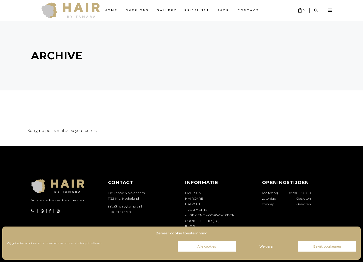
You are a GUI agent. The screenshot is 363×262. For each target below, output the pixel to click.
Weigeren (267, 246)
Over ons (194, 193)
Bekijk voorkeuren (327, 246)
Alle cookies (206, 246)
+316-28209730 (120, 212)
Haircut (192, 204)
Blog (190, 226)
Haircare (194, 198)
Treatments (196, 210)
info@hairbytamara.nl (125, 206)
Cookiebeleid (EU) (202, 221)
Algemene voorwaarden (210, 215)
